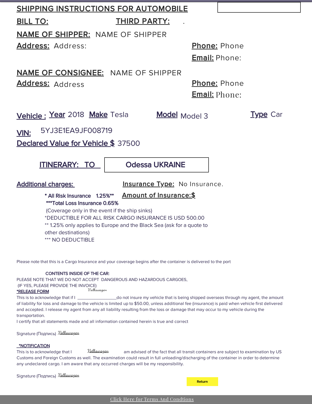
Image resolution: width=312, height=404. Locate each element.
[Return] (202, 381)
